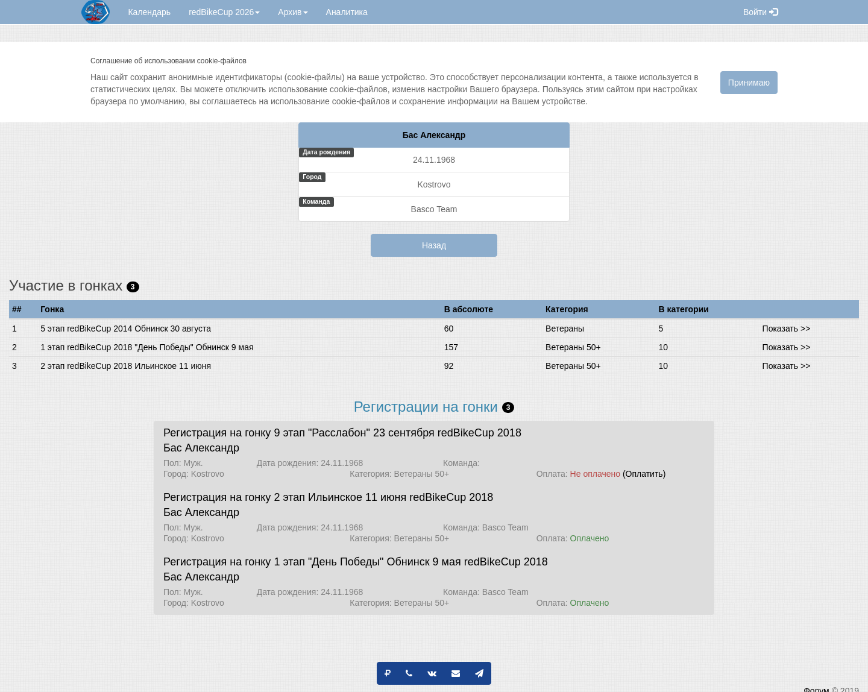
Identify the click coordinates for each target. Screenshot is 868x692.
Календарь (149, 12)
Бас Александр (201, 448)
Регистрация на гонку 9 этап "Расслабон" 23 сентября (299, 433)
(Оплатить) (644, 474)
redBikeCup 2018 (479, 433)
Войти (760, 12)
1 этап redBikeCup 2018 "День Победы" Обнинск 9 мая (146, 347)
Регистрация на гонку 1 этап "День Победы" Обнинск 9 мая (312, 562)
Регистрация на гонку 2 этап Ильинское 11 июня (284, 497)
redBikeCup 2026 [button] (224, 12)
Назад (434, 245)
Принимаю (749, 82)
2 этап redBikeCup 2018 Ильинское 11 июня (125, 366)
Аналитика (347, 12)
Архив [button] (292, 12)
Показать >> (787, 328)
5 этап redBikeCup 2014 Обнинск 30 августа (125, 328)
